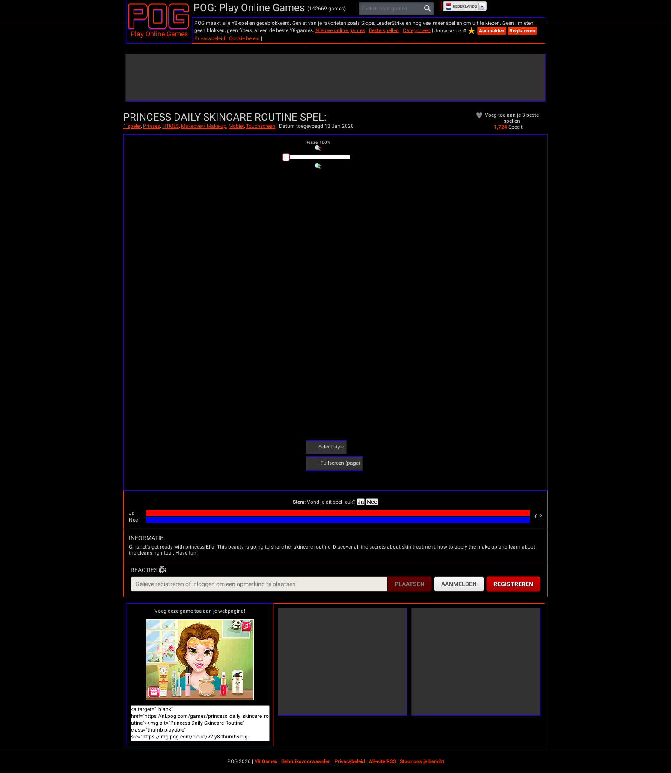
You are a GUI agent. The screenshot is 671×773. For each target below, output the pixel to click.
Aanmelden (492, 31)
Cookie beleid (244, 38)
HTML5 (170, 126)
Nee (372, 502)
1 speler (132, 126)
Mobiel (236, 126)
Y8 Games (266, 761)
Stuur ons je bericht (422, 761)
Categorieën (417, 30)
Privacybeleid (209, 38)
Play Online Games (159, 34)
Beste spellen (384, 30)
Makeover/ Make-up (203, 126)
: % (318, 142)
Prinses (151, 126)
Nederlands (461, 6)
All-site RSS (382, 761)
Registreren (522, 31)
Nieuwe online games (340, 30)
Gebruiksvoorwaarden (306, 761)
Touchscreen (260, 126)
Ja (361, 502)
